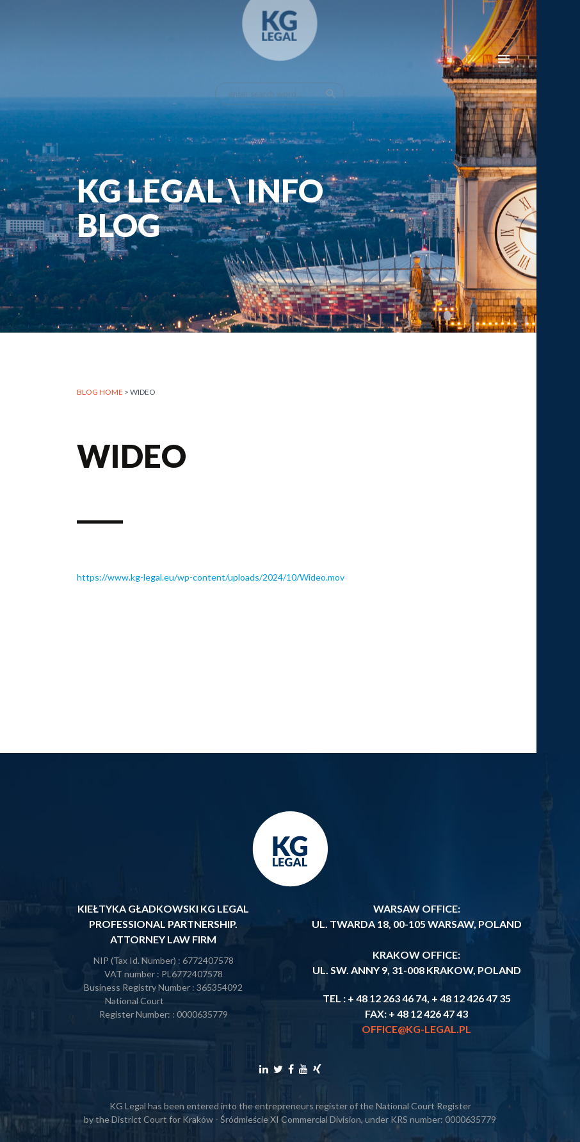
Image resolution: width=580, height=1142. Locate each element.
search (331, 80)
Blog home (100, 392)
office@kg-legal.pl (416, 1029)
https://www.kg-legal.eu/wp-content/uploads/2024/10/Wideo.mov (210, 577)
